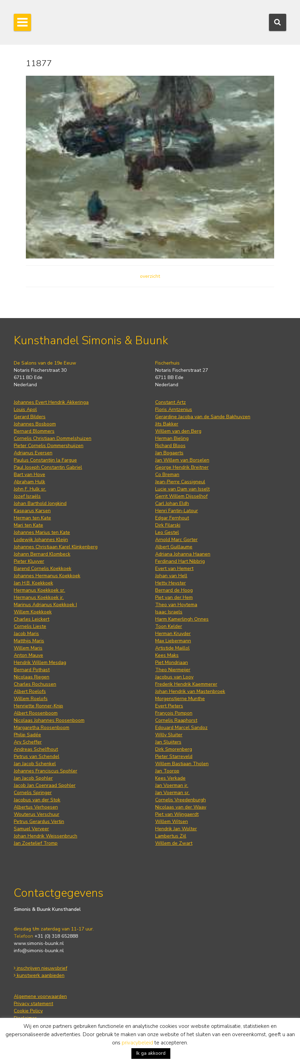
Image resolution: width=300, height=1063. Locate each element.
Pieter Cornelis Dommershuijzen (48, 445)
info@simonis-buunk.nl (39, 950)
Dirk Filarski (167, 525)
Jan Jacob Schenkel (35, 763)
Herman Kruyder (173, 633)
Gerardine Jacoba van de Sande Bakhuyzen (202, 416)
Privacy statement (33, 1003)
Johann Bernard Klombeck (42, 554)
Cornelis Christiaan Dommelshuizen (52, 438)
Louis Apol (25, 409)
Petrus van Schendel (36, 756)
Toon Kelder (168, 626)
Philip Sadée (27, 735)
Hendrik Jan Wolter (176, 828)
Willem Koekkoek (33, 612)
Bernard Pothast (32, 669)
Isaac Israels (168, 612)
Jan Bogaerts (169, 453)
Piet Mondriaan (171, 662)
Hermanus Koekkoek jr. (39, 597)
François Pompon (173, 713)
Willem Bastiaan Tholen (182, 763)
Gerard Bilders (30, 416)
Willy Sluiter (168, 735)
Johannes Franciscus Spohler (45, 771)
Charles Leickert (31, 619)
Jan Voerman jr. (171, 785)
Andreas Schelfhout (36, 749)
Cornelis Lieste (30, 626)
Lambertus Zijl (170, 836)
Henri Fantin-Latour (176, 510)
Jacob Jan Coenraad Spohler (45, 785)
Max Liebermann (173, 641)
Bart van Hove (29, 474)
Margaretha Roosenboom (41, 727)
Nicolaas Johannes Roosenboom (49, 720)
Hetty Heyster (170, 583)
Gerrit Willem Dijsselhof (181, 496)
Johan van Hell (171, 575)
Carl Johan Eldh (172, 503)
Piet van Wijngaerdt (177, 814)
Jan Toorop (167, 771)
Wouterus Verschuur (36, 814)
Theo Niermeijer (172, 669)
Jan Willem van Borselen (182, 460)
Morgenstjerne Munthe (180, 698)
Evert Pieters (169, 706)
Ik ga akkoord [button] (151, 1053)
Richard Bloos (170, 445)
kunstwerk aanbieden (39, 975)
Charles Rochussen (35, 684)
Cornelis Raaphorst (176, 720)
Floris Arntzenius (173, 409)
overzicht (150, 276)
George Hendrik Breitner (182, 467)
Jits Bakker (166, 424)
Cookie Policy (28, 1011)
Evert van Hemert (174, 568)
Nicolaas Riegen (31, 677)
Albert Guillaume (173, 547)
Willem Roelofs (31, 698)
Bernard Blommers (34, 431)
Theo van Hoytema (176, 604)
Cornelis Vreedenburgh (180, 800)
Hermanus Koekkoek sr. (39, 590)
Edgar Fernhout (172, 518)
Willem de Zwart (173, 843)
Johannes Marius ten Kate (42, 532)
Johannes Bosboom (35, 424)
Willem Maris (28, 648)
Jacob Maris (26, 633)
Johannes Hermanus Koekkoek (47, 575)
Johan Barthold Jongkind (40, 503)
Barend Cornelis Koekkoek (42, 568)
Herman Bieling (172, 438)
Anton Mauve (28, 655)
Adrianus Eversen (33, 453)
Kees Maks (167, 655)
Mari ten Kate (28, 525)
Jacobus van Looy (174, 677)
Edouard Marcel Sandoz (181, 727)
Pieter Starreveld (173, 756)
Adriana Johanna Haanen (182, 554)
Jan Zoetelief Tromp (36, 843)
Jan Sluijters (168, 742)
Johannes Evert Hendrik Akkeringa (51, 402)
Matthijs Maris (29, 641)
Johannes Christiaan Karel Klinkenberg (56, 547)
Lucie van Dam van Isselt (182, 489)
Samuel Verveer (31, 828)
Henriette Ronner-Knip (38, 706)
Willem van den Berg (178, 431)
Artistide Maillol (172, 648)
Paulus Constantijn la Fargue (45, 460)
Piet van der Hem (174, 597)
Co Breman (167, 474)
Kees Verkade (170, 778)
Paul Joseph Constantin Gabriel (48, 467)
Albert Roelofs (30, 691)
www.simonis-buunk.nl (39, 943)
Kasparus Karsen (32, 510)
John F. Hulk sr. (30, 489)
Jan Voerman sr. (172, 792)
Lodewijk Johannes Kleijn (41, 539)
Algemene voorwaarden (40, 996)
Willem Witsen (171, 821)
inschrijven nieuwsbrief (40, 968)
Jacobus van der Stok (37, 800)
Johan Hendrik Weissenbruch (45, 836)
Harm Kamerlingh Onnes (182, 619)
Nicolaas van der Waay (180, 807)
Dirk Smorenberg (173, 749)
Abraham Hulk (29, 481)
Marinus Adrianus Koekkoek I (45, 604)
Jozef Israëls (27, 496)
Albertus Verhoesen (36, 807)
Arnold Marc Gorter (176, 539)
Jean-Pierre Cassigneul (180, 481)
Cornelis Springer (33, 792)
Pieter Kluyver (29, 561)
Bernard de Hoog (174, 590)
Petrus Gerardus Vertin (39, 821)
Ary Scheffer (28, 742)
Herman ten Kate (32, 518)
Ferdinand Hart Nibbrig (180, 561)
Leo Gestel (167, 532)
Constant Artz (170, 402)
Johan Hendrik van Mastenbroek (190, 691)
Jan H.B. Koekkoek (33, 583)
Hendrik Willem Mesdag (40, 662)
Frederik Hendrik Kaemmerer (186, 684)
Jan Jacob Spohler (33, 778)
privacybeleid (137, 1042)
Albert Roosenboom (36, 713)
